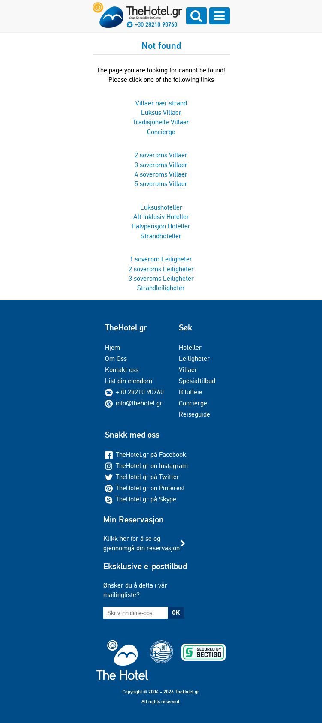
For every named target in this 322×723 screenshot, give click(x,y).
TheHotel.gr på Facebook (145, 454)
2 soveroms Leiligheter (161, 269)
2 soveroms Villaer (161, 155)
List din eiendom (128, 381)
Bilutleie (190, 392)
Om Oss (116, 358)
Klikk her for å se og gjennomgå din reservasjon (141, 543)
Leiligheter (194, 358)
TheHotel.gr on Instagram (146, 466)
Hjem (112, 347)
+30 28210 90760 (156, 24)
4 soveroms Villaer (161, 174)
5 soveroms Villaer (161, 184)
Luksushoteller (161, 207)
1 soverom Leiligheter (161, 259)
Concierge (161, 132)
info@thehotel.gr (134, 403)
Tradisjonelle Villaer (161, 122)
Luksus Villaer (161, 112)
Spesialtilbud (197, 381)
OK (176, 612)
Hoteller (190, 347)
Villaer (188, 370)
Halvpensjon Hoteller (161, 226)
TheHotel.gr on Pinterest (145, 488)
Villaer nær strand (161, 103)
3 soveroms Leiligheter (161, 278)
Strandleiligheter (161, 288)
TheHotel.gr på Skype (140, 499)
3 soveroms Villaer (161, 165)
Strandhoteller (161, 236)
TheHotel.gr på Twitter (142, 477)
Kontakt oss (121, 370)
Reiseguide (194, 414)
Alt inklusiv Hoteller (161, 217)
